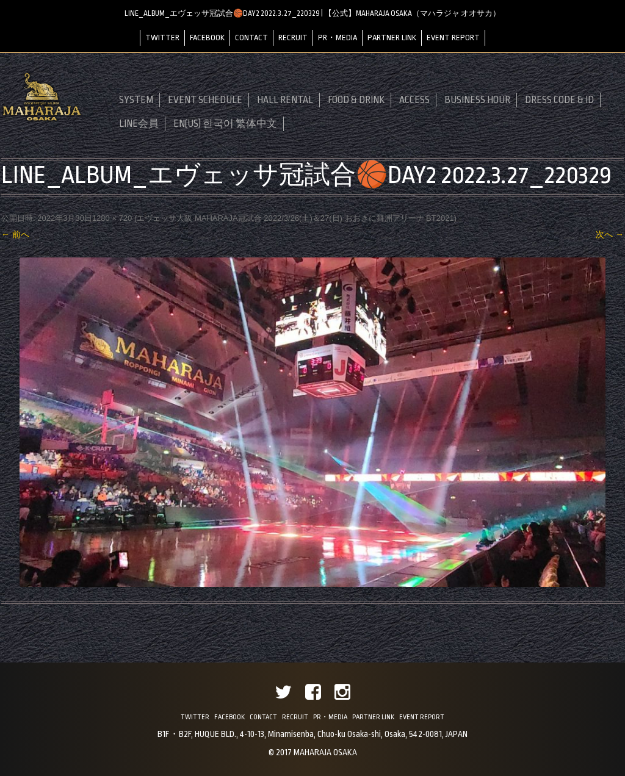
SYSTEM (136, 100)
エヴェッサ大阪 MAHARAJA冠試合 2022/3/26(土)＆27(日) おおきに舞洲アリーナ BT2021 (295, 218)
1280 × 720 (112, 218)
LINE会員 (139, 123)
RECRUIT (293, 37)
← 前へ (15, 234)
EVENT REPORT (453, 37)
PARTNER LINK (391, 37)
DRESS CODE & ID (559, 100)
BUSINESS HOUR (477, 100)
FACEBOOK (207, 37)
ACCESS (414, 100)
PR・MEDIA (337, 37)
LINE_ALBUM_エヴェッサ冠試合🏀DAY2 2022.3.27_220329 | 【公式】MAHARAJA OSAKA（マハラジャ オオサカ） (312, 13)
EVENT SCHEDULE (205, 100)
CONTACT (251, 37)
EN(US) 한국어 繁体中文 (225, 123)
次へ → (610, 234)
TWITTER (162, 37)
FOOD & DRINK (356, 100)
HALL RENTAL (285, 100)
